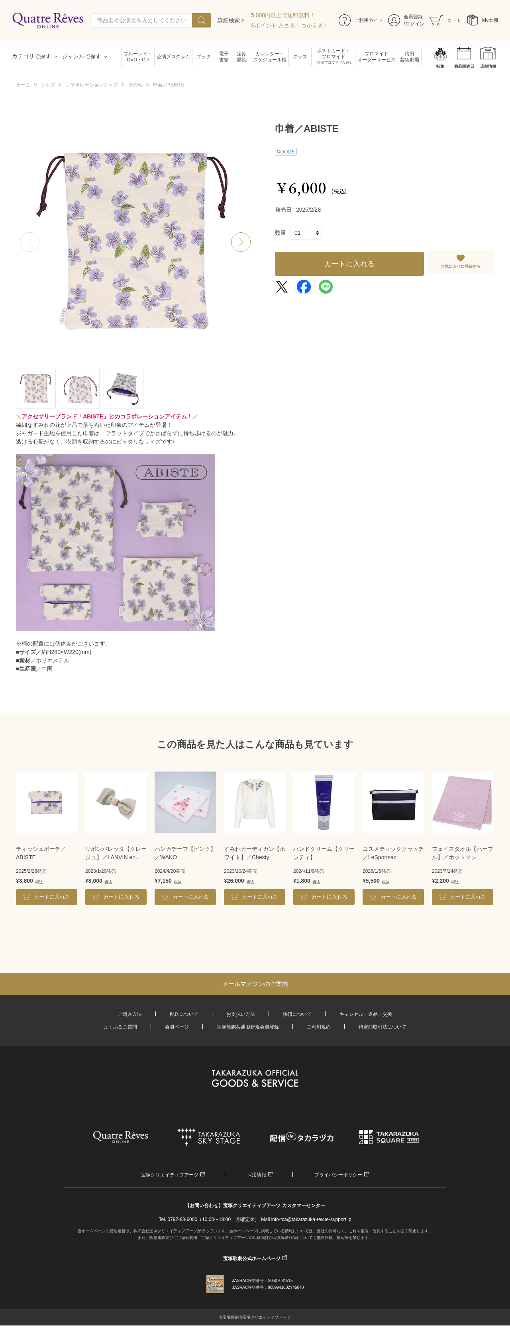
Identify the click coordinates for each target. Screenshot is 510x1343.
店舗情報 (488, 66)
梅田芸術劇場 (409, 57)
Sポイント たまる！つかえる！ (290, 25)
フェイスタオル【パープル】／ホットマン (462, 853)
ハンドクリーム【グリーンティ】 (324, 853)
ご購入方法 (130, 1014)
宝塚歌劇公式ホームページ (251, 1258)
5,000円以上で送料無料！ (283, 15)
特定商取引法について (382, 1027)
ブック (203, 56)
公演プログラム (173, 56)
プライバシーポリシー (338, 1175)
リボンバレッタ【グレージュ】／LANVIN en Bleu (116, 854)
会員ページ (177, 1027)
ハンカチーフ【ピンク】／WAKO (185, 853)
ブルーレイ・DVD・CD (138, 57)
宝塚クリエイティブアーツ (169, 1175)
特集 (440, 66)
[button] (241, 242)
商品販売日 (464, 66)
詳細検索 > (231, 20)
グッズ (300, 56)
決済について (297, 1014)
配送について (184, 1014)
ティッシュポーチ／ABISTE (41, 853)
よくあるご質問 (120, 1027)
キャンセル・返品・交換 (365, 1014)
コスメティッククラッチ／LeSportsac (393, 853)
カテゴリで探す (31, 56)
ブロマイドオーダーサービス (376, 57)
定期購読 (242, 57)
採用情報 (256, 1175)
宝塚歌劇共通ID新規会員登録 (248, 1027)
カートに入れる (349, 264)
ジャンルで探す (81, 56)
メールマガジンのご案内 (255, 983)
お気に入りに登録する (461, 266)
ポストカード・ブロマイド (333, 57)
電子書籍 (224, 57)
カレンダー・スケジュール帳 (269, 57)
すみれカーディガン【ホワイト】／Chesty (254, 853)
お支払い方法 (240, 1014)
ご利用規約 (319, 1027)
